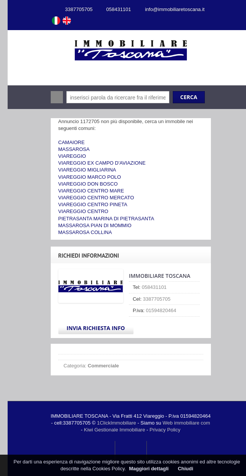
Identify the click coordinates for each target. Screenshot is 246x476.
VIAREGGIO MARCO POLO (89, 177)
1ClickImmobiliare (116, 423)
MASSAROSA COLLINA (85, 232)
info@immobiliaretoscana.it (174, 9)
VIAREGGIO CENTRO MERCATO (96, 197)
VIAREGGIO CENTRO (83, 211)
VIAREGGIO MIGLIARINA (87, 170)
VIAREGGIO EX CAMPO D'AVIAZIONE (102, 163)
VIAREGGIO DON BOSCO (88, 184)
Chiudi (185, 468)
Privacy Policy (165, 430)
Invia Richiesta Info (96, 328)
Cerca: (57, 97)
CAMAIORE (71, 142)
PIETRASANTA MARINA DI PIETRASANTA (106, 218)
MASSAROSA (74, 149)
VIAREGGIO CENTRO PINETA (92, 204)
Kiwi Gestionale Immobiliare (114, 430)
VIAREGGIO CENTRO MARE (91, 191)
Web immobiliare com (186, 423)
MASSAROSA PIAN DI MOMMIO (95, 225)
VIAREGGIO (72, 156)
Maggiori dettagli (149, 468)
